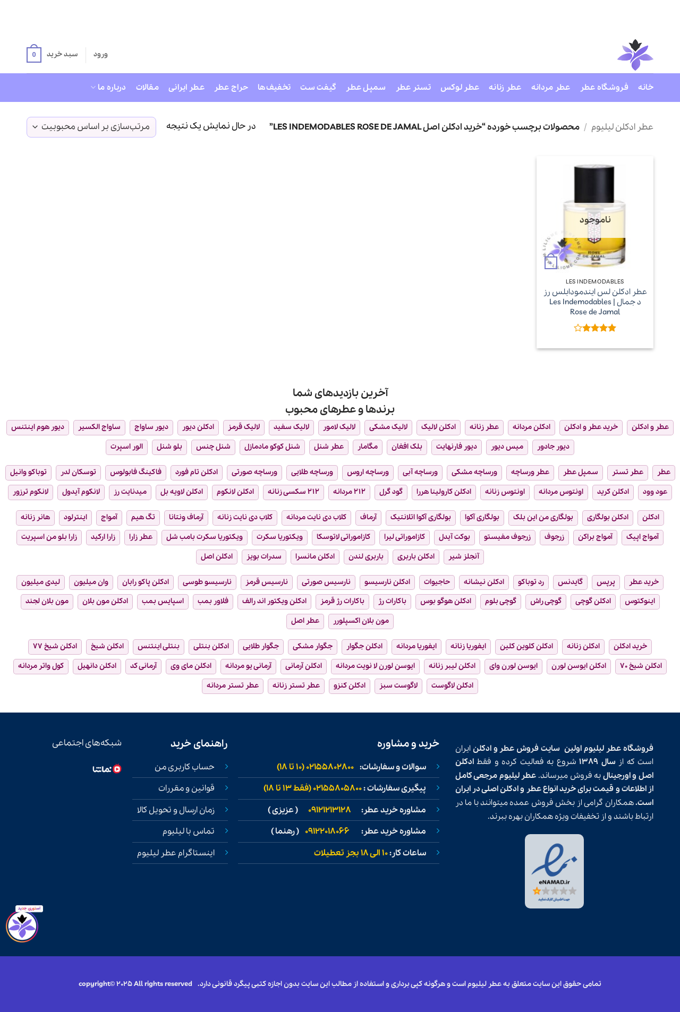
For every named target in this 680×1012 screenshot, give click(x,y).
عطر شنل (329, 447)
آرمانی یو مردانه (248, 666)
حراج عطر (231, 87)
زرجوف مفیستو (507, 537)
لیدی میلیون (40, 582)
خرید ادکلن (630, 646)
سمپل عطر (366, 87)
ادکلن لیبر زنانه (452, 666)
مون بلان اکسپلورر (361, 621)
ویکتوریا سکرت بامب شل (204, 537)
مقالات (147, 87)
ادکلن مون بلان (105, 601)
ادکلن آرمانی (303, 666)
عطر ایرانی (186, 87)
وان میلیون (91, 582)
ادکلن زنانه (583, 646)
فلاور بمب (213, 601)
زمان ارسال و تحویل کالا (176, 810)
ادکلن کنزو (350, 686)
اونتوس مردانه (561, 492)
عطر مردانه (551, 87)
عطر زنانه (505, 87)
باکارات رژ (392, 601)
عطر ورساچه (530, 472)
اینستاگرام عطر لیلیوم (176, 853)
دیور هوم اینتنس (37, 427)
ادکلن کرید (613, 492)
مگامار (368, 447)
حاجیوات (437, 582)
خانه (645, 87)
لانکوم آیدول (81, 492)
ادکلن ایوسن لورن (578, 666)
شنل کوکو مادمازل (272, 447)
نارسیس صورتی (326, 582)
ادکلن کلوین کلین (526, 646)
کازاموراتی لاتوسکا (343, 537)
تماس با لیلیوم (189, 831)
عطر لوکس (459, 87)
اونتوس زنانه (505, 492)
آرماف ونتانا (186, 517)
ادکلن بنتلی (211, 646)
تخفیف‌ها (274, 87)
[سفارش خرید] (91, 127)
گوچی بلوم (500, 601)
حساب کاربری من (185, 767)
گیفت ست (318, 87)
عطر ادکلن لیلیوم (622, 127)
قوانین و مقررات (186, 788)
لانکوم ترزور (30, 492)
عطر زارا (140, 537)
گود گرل (391, 492)
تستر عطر (413, 87)
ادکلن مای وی (191, 666)
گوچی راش (546, 601)
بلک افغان (407, 447)
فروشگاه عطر (604, 87)
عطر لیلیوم (602, 748)
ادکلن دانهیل (97, 666)
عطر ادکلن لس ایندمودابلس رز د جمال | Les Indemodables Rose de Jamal (595, 302)
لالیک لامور (339, 427)
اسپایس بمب (163, 601)
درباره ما (108, 87)
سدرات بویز (264, 557)
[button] (52, 55)
